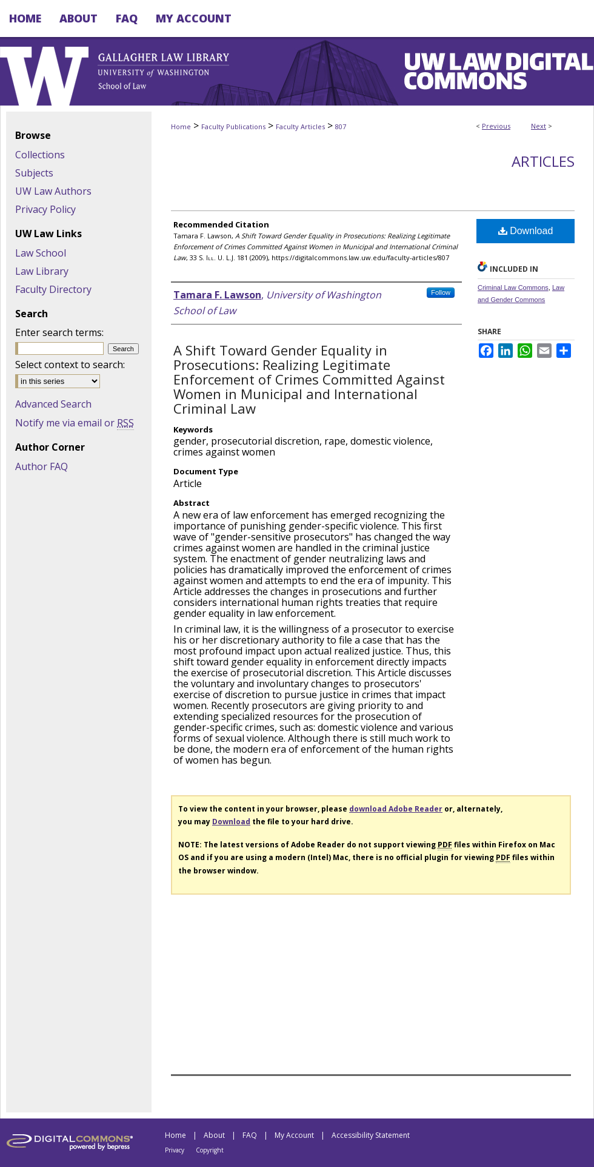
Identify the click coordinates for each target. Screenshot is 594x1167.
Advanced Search (53, 404)
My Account (294, 1135)
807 (340, 126)
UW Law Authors (53, 191)
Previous (496, 125)
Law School (40, 253)
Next (538, 125)
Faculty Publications (233, 126)
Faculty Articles (300, 126)
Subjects (34, 173)
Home (181, 126)
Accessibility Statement (371, 1135)
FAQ (249, 1135)
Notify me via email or (74, 422)
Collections (40, 154)
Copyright (210, 1150)
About (214, 1135)
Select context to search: (70, 364)
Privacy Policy (45, 209)
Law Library (41, 271)
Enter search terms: (59, 332)
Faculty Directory (53, 289)
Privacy (174, 1150)
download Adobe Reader (395, 809)
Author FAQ (41, 466)
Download (525, 231)
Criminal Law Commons (513, 287)
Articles (543, 161)
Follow (440, 292)
